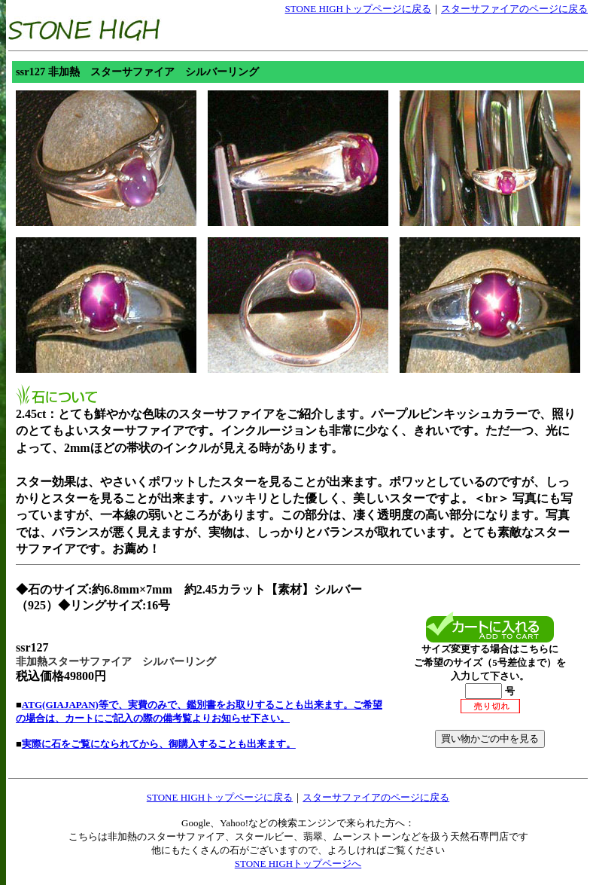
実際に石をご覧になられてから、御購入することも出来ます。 (159, 743)
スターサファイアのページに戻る (514, 8)
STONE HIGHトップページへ (298, 863)
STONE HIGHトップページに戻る (358, 8)
